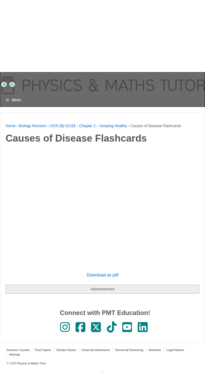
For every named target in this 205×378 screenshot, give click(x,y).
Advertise (155, 350)
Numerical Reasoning (129, 350)
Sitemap (14, 354)
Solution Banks (66, 350)
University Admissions (95, 350)
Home (10, 126)
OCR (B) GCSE (63, 126)
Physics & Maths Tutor (31, 363)
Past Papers (43, 350)
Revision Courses (18, 350)
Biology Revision (33, 126)
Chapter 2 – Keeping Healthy (103, 126)
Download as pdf (102, 275)
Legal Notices (175, 350)
